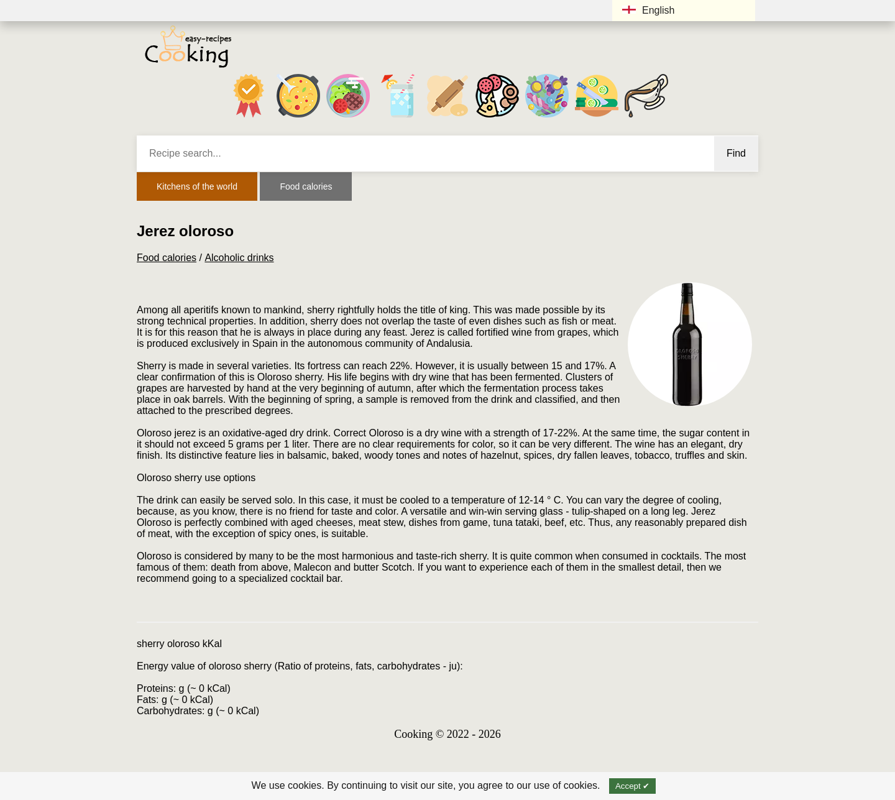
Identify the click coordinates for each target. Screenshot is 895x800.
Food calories (306, 186)
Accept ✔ (632, 786)
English (648, 10)
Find (736, 153)
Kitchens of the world (197, 186)
